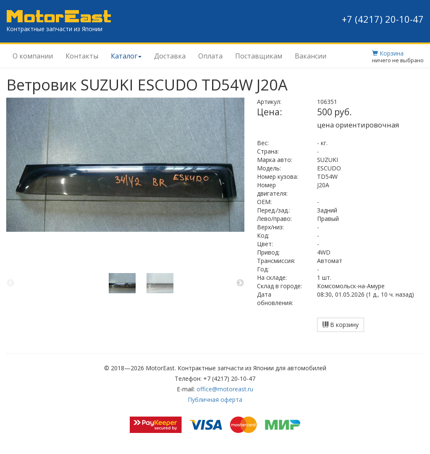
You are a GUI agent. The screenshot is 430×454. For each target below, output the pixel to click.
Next (240, 283)
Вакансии (310, 56)
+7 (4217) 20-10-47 (383, 19)
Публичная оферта (215, 400)
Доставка (170, 56)
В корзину (340, 325)
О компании (33, 56)
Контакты (82, 56)
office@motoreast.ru (225, 389)
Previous (10, 283)
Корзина (388, 53)
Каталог (126, 56)
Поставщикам (258, 56)
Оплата (210, 56)
